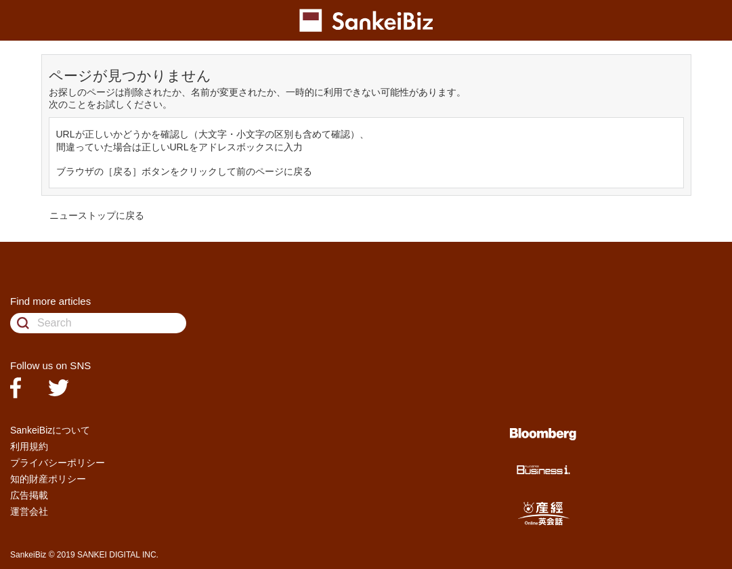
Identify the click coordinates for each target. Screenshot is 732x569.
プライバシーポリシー (57, 462)
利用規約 (29, 446)
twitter (58, 387)
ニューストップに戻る (96, 215)
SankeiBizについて (50, 430)
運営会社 (29, 511)
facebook (15, 387)
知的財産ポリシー (48, 479)
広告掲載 (29, 495)
